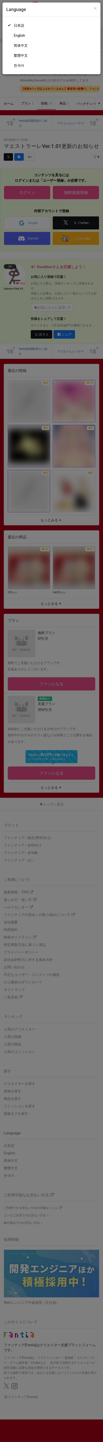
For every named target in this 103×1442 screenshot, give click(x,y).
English (19, 35)
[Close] (95, 8)
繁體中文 (21, 55)
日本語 (19, 25)
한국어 (19, 65)
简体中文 (21, 45)
